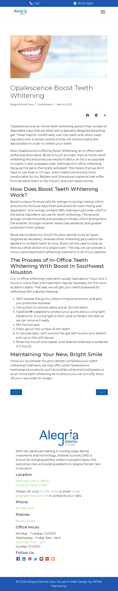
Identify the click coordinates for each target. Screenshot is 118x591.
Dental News (45, 104)
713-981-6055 (49, 491)
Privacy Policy (26, 521)
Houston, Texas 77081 (31, 485)
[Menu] (103, 11)
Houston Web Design (72, 581)
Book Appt (83, 3)
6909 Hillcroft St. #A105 (32, 481)
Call (35, 3)
